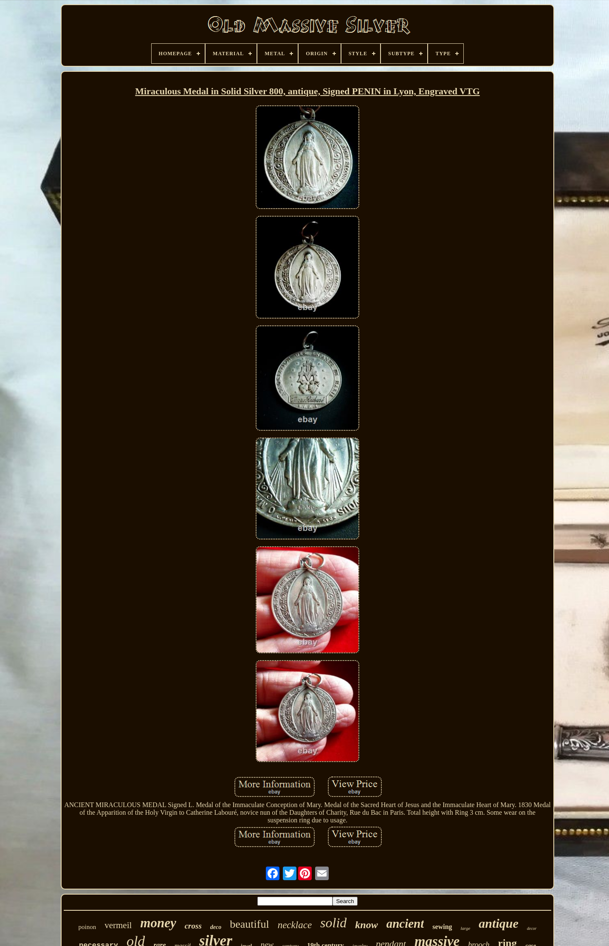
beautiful (249, 924)
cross (193, 925)
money (158, 922)
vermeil (118, 925)
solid (333, 922)
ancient (405, 923)
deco (215, 927)
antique (498, 923)
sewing (442, 926)
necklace (295, 925)
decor (532, 928)
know (366, 924)
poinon (87, 926)
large (466, 928)
